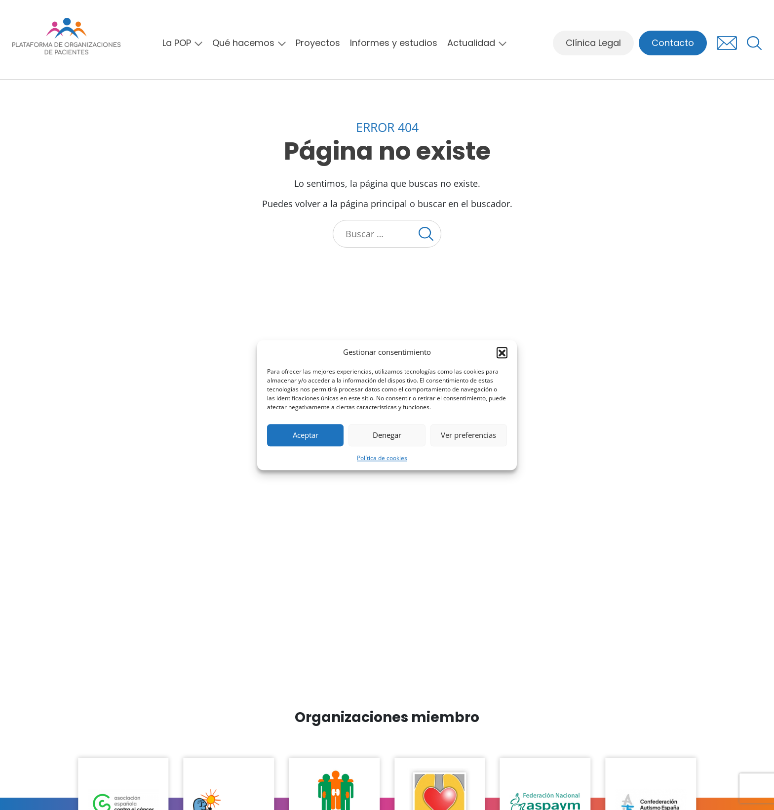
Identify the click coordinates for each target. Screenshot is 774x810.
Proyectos (318, 43)
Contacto (673, 43)
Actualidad (471, 43)
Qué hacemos (243, 43)
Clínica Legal (593, 43)
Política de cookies (382, 458)
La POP (176, 43)
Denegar (387, 435)
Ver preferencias (468, 435)
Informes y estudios (393, 43)
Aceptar (305, 435)
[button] (502, 352)
